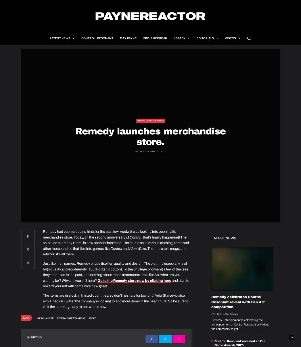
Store (92, 318)
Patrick (140, 151)
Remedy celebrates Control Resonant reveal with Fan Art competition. (238, 302)
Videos (230, 38)
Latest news (60, 38)
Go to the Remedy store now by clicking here (134, 280)
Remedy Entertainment (71, 318)
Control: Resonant (97, 38)
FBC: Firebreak (155, 38)
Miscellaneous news (150, 120)
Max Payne (128, 38)
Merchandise (45, 318)
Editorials (205, 38)
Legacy (180, 38)
